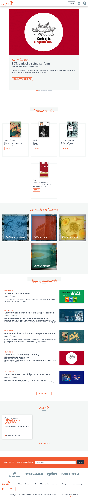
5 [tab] (46, 90)
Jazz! (35, 143)
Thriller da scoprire (15, 237)
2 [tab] (39, 90)
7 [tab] (51, 90)
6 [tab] (49, 90)
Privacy (20, 484)
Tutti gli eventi (44, 443)
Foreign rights (66, 484)
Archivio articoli (44, 393)
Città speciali (40, 237)
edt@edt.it (65, 496)
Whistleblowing (77, 484)
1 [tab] (37, 90)
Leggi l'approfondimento (22, 79)
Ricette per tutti (70, 237)
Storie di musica (42, 266)
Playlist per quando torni (13, 143)
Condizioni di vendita (31, 484)
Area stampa (55, 484)
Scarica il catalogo (8, 489)
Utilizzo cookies (44, 484)
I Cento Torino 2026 (40, 183)
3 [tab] (41, 90)
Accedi (71, 3)
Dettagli (8, 148)
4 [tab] (44, 90)
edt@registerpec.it (73, 496)
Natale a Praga (67, 143)
